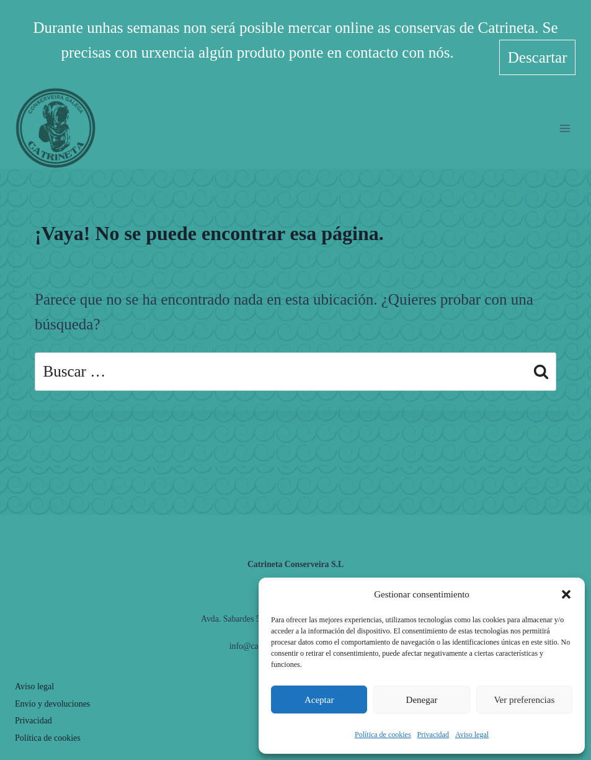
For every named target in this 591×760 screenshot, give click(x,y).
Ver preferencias (524, 700)
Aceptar (319, 700)
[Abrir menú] (564, 122)
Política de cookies (383, 734)
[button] (566, 594)
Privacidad (433, 734)
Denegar (422, 700)
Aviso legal (472, 734)
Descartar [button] (537, 53)
